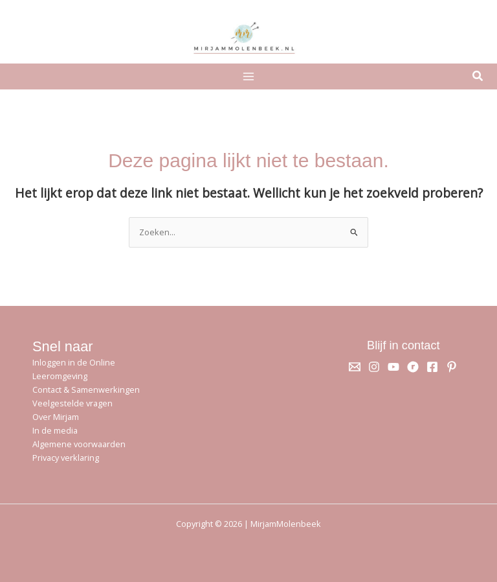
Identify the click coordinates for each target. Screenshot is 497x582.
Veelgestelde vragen (72, 403)
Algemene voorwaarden (79, 444)
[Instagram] (374, 367)
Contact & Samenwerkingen (86, 389)
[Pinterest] (452, 367)
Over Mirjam (55, 417)
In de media (55, 430)
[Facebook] (432, 367)
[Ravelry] (413, 367)
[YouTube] (393, 367)
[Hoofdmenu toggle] (248, 76)
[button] (478, 77)
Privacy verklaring (65, 457)
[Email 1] (354, 367)
